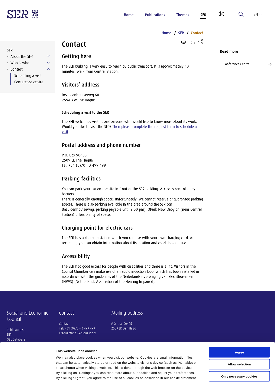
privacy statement (154, 357)
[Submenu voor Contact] (48, 69)
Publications (155, 15)
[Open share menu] (200, 41)
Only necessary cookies (239, 340)
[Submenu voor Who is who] (48, 63)
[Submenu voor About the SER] (48, 56)
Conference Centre (247, 64)
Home (129, 15)
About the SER (21, 56)
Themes (182, 15)
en (258, 14)
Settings (220, 373)
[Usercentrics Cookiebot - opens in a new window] (27, 374)
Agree (239, 316)
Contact (16, 69)
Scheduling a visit (28, 76)
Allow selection (239, 328)
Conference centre (28, 82)
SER (203, 15)
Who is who (19, 63)
